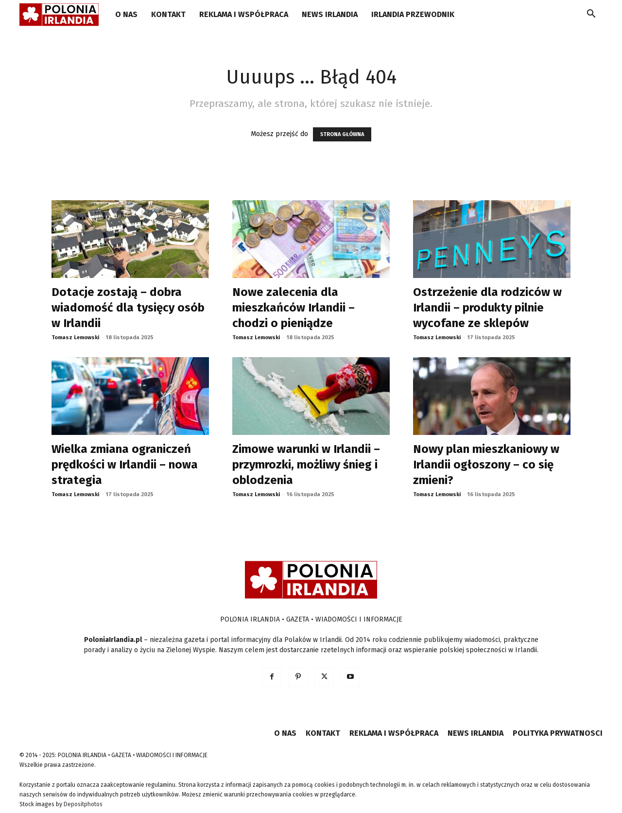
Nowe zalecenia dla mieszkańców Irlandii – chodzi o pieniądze (293, 307)
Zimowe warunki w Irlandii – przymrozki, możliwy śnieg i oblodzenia (306, 464)
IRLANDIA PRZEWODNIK (412, 14)
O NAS (126, 14)
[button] (591, 15)
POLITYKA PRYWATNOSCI (558, 733)
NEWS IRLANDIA (330, 14)
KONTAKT (168, 14)
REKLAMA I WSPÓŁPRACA (243, 14)
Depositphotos (83, 804)
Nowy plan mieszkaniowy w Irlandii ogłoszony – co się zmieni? (486, 464)
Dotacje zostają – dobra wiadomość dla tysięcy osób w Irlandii (128, 307)
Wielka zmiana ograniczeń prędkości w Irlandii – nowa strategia (125, 464)
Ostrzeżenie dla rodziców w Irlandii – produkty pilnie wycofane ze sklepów (487, 307)
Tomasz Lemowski (75, 337)
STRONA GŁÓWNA (342, 134)
